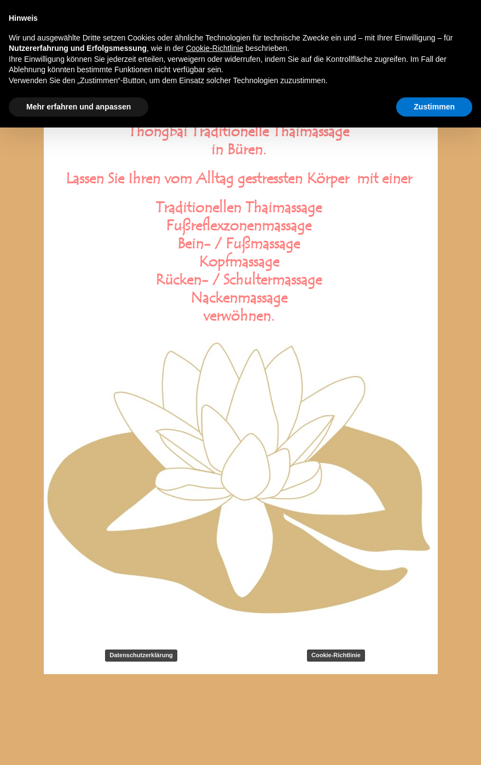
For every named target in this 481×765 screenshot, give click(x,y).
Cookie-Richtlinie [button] (215, 48)
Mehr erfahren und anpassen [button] (78, 106)
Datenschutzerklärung (141, 655)
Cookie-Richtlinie (336, 655)
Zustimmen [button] (434, 106)
